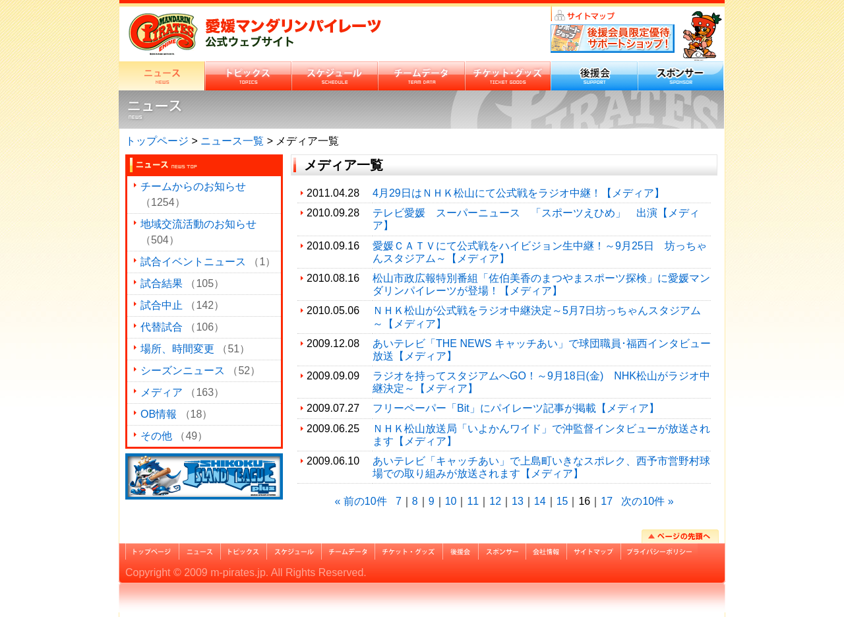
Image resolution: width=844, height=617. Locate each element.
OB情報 (158, 414)
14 (540, 501)
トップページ (157, 140)
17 (607, 501)
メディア (161, 392)
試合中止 (161, 305)
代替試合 (161, 327)
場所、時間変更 (177, 348)
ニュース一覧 (232, 140)
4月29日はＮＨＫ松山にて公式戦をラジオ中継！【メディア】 (519, 193)
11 (473, 501)
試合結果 (161, 283)
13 (518, 501)
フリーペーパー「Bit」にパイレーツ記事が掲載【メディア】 (516, 408)
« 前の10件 (360, 501)
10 (451, 501)
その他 (156, 435)
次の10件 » (647, 501)
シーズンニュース (182, 370)
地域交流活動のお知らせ (198, 224)
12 (495, 501)
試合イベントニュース (193, 261)
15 (562, 501)
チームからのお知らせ (193, 186)
